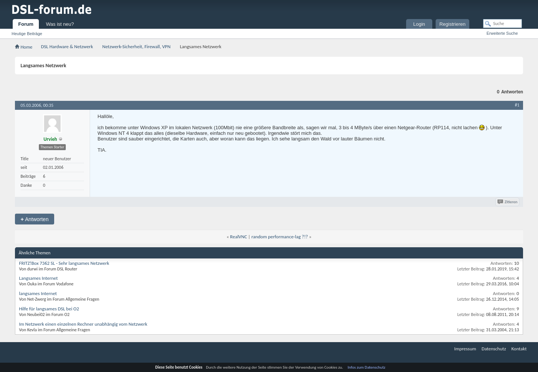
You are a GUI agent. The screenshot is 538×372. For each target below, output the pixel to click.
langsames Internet (38, 293)
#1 (517, 105)
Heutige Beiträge (27, 33)
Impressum (465, 348)
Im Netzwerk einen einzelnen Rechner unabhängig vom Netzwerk (83, 324)
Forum (25, 24)
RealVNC (238, 236)
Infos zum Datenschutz (367, 367)
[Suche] (502, 23)
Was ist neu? (60, 24)
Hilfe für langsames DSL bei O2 (49, 308)
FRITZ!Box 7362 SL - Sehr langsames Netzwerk (64, 263)
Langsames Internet (38, 278)
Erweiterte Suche (502, 33)
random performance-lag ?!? (279, 236)
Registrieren (452, 24)
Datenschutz (494, 348)
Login (419, 24)
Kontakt (519, 348)
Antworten (35, 219)
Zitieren (507, 201)
